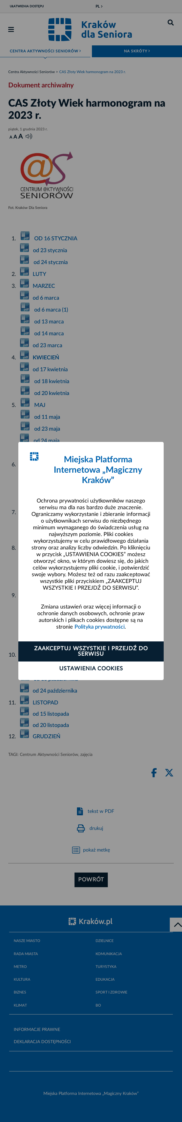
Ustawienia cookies (91, 669)
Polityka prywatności (100, 627)
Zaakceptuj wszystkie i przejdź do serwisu (91, 651)
